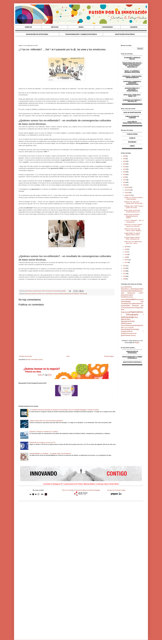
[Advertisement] (81, 520)
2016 (124, 182)
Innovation (131, 299)
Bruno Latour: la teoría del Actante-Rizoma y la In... (132, 211)
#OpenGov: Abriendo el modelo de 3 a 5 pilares (43, 431)
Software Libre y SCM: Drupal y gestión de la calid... (133, 206)
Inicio (68, 356)
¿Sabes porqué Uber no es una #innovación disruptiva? (46, 420)
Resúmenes (132, 142)
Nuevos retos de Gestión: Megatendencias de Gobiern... (132, 216)
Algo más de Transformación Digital (132, 122)
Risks (124, 327)
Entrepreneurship (29, 293)
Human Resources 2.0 (41, 293)
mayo (126, 254)
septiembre (128, 195)
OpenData (127, 307)
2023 (124, 164)
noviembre (128, 190)
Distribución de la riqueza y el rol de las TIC (42, 442)
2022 (124, 166)
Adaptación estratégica (125, 34)
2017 (124, 180)
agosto (127, 246)
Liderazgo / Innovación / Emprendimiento (132, 77)
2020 (124, 172)
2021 (124, 169)
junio (126, 252)
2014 (124, 265)
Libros (132, 146)
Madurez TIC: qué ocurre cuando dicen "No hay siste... (133, 202)
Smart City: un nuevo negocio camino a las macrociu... (133, 225)
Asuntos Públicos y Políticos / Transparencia (132, 89)
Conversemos (107, 27)
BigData (123, 287)
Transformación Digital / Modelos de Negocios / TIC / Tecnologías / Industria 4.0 (132, 65)
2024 (124, 161)
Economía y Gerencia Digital (132, 58)
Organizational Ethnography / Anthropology (75, 293)
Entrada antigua (109, 356)
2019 (124, 174)
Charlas (132, 138)
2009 (124, 279)
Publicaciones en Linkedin (132, 117)
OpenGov (132, 307)
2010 (124, 276)
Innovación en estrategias (37, 34)
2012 (124, 271)
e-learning (132, 335)
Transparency (131, 333)
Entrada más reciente (25, 356)
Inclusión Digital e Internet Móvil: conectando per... (132, 238)
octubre (127, 192)
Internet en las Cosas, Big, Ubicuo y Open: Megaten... (133, 229)
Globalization (135, 291)
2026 (124, 156)
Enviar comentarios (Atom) (35, 359)
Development (136, 289)
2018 (124, 177)
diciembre (127, 187)
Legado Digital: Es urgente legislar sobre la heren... (132, 234)
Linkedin (133, 27)
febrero (127, 260)
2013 (124, 268)
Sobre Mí (28, 27)
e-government (129, 334)
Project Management (125, 320)
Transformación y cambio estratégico (81, 34)
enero (126, 262)
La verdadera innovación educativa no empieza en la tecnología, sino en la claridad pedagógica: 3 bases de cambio (64, 410)
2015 (124, 185)
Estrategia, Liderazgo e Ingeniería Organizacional (132, 83)
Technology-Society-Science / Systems (132, 331)
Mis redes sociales (38, 490)
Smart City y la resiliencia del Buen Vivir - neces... (133, 242)
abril (126, 257)
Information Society (52, 293)
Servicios (54, 27)
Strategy (128, 329)
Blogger (137, 342)
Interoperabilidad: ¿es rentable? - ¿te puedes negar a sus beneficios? (50, 453)
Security (127, 327)
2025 (124, 158)
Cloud (129, 289)
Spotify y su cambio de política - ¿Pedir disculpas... (133, 198)
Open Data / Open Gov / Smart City (132, 95)
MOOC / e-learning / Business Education (132, 71)
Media (81, 27)
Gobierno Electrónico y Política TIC (132, 100)
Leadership (61, 293)
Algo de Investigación (132, 112)
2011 (124, 273)
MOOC (141, 303)
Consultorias (132, 134)
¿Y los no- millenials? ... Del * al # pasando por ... (133, 221)
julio (126, 249)
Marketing (124, 305)
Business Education (126, 288)
